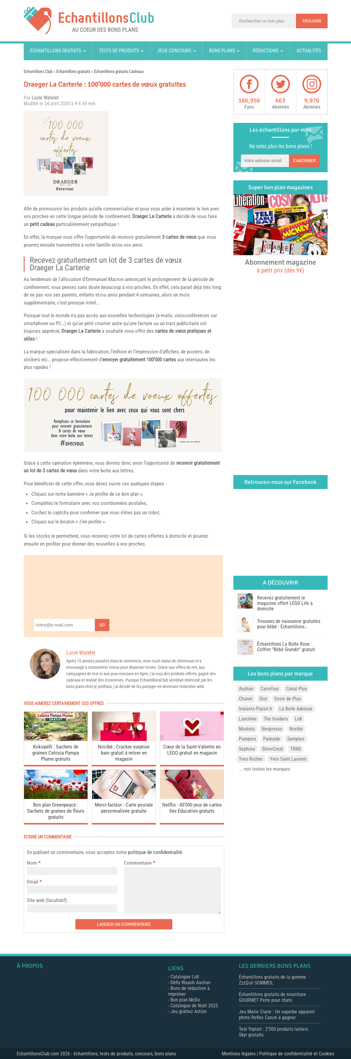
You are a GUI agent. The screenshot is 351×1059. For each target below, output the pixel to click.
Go (102, 624)
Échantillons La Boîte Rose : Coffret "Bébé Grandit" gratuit (286, 646)
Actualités (309, 51)
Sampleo (295, 739)
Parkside (271, 739)
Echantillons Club (38, 71)
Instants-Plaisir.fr (255, 709)
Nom (32, 863)
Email (32, 882)
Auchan (246, 689)
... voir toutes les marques (264, 769)
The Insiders (276, 719)
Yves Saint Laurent (288, 759)
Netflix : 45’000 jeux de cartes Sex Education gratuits (192, 808)
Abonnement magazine (280, 266)
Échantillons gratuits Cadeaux (119, 71)
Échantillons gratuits (55, 51)
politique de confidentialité (155, 852)
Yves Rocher (251, 759)
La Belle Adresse (295, 709)
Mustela (247, 729)
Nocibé (296, 729)
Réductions (265, 51)
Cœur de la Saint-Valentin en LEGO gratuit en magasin (192, 750)
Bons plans (222, 51)
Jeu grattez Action (188, 1011)
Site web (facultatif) (47, 900)
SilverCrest (272, 749)
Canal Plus (296, 689)
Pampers (247, 739)
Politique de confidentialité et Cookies (296, 1054)
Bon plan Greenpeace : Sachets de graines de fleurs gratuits (55, 811)
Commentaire (139, 863)
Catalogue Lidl (184, 977)
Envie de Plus (287, 699)
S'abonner (304, 160)
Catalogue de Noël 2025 (194, 1006)
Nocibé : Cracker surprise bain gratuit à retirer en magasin (124, 753)
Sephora (247, 749)
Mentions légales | (240, 1054)
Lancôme (248, 719)
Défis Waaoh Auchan (190, 982)
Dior (263, 699)
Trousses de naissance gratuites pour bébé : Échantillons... (288, 624)
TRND (295, 749)
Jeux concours (174, 51)
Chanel (246, 699)
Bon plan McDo (185, 1000)
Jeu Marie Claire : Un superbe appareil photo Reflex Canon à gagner (277, 1014)
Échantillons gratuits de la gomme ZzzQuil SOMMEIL (272, 980)
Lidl (298, 719)
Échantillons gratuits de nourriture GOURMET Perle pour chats (272, 997)
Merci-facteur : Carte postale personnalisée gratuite (124, 808)
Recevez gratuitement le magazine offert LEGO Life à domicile (285, 603)
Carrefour (269, 689)
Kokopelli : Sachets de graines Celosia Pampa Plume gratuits (55, 753)
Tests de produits (119, 51)
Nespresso (272, 729)
